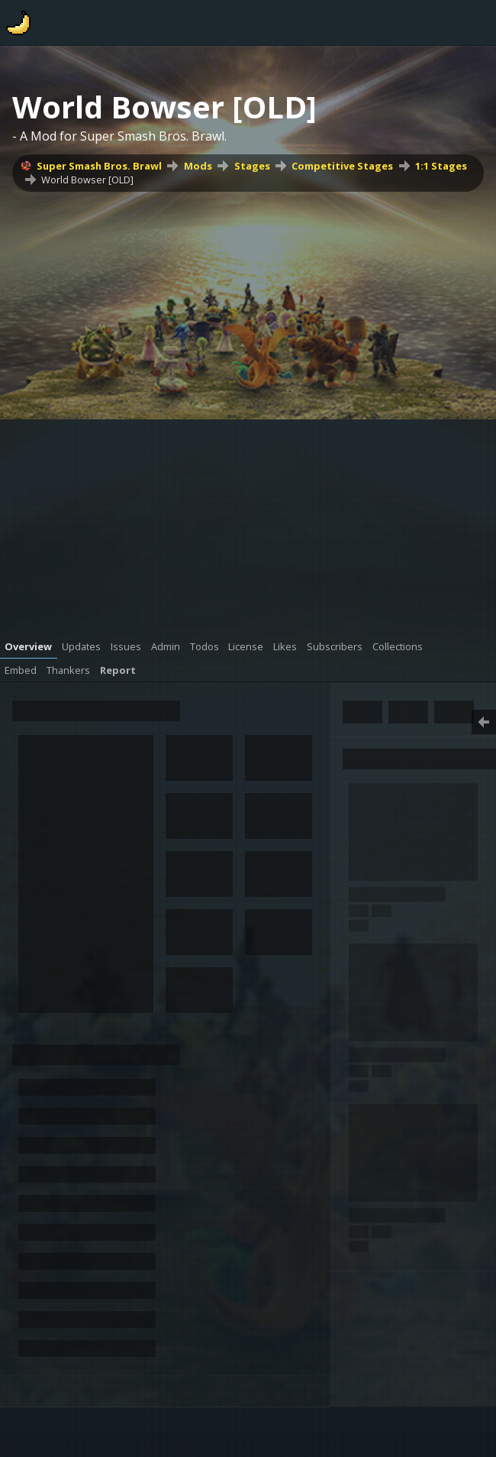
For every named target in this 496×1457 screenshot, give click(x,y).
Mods (198, 166)
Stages (252, 166)
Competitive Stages (342, 166)
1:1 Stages (441, 166)
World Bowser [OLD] (87, 179)
